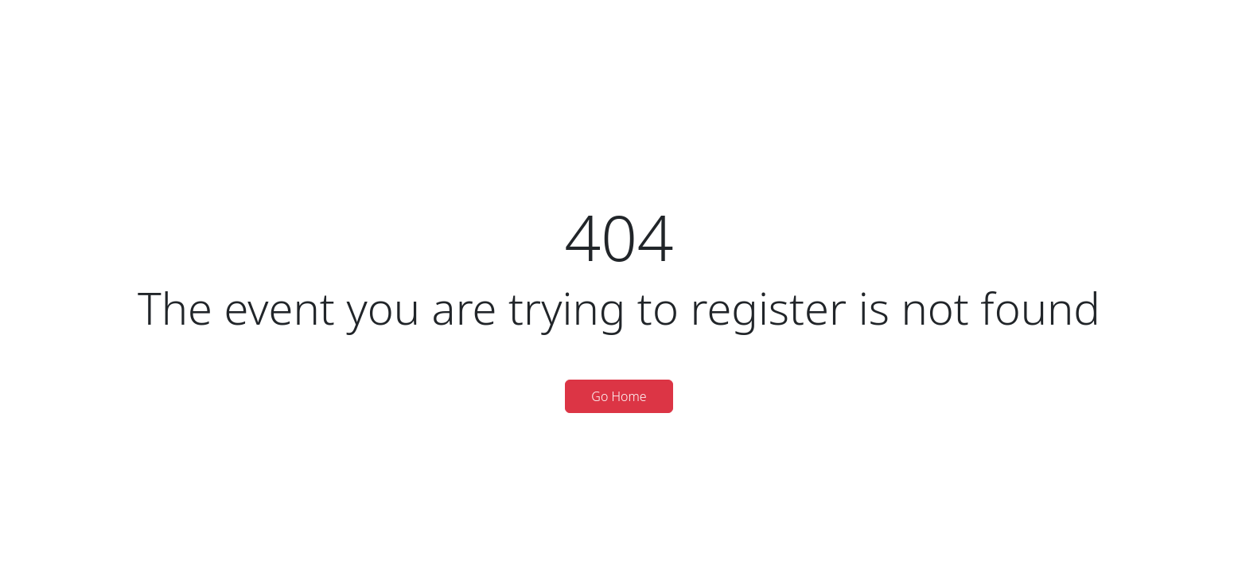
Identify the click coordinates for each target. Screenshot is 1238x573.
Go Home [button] (618, 396)
